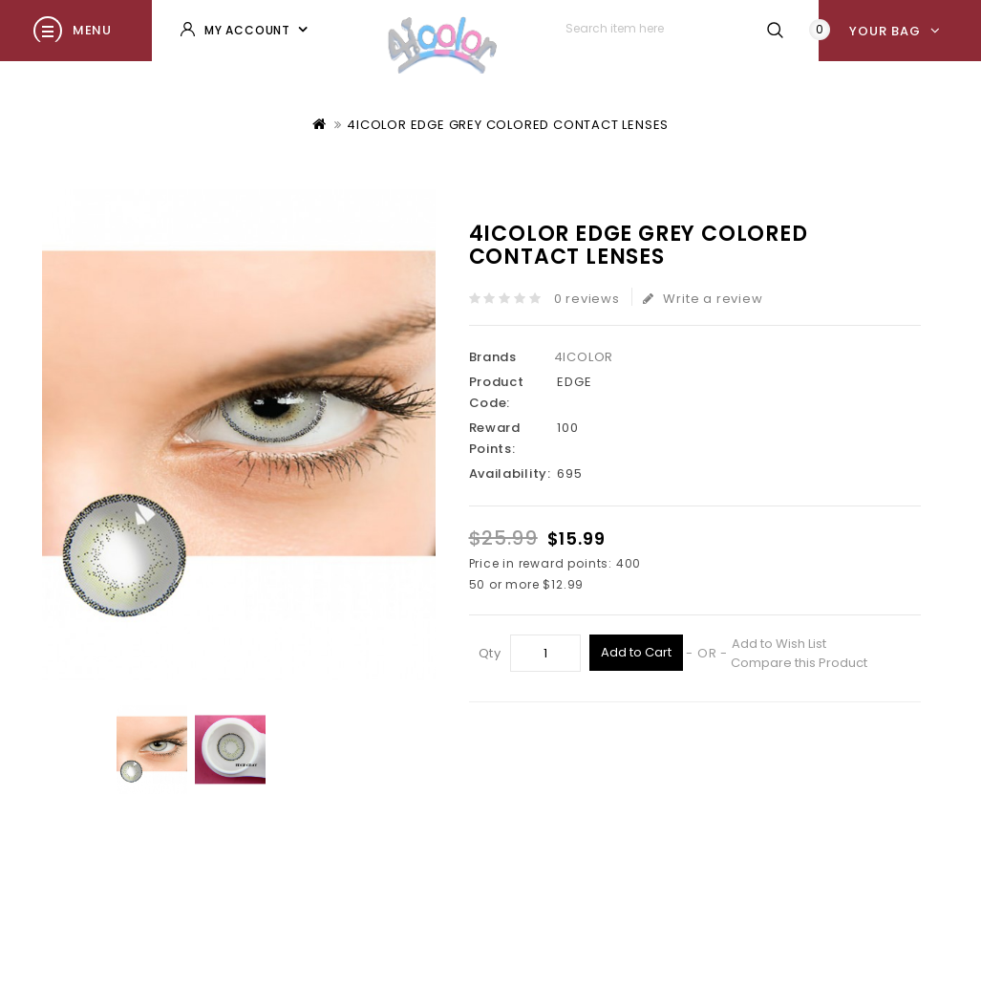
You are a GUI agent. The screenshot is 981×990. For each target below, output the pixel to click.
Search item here (775, 30)
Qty (490, 653)
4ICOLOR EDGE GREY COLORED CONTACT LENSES (508, 125)
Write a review (703, 299)
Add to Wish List (779, 644)
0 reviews (587, 299)
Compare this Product (799, 663)
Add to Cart (636, 652)
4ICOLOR (584, 357)
